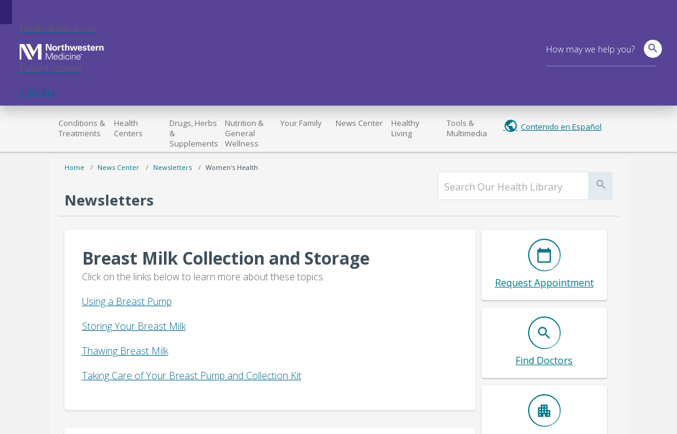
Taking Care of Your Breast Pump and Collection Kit (191, 375)
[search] (513, 187)
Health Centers (128, 128)
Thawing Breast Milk (125, 350)
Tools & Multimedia (467, 128)
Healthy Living (405, 128)
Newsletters (172, 167)
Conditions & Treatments (81, 128)
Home (74, 167)
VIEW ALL (38, 92)
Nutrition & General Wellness (244, 133)
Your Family (301, 123)
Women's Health (232, 167)
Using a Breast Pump (127, 301)
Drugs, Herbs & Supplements (193, 133)
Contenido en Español (561, 126)
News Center (359, 123)
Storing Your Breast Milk (134, 326)
